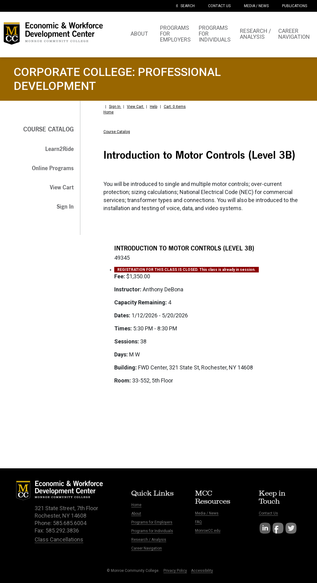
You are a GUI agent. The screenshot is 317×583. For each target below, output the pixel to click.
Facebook (278, 528)
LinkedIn (265, 528)
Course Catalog (116, 132)
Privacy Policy (175, 570)
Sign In (115, 106)
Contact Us (268, 513)
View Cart (135, 106)
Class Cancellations (59, 539)
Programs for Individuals (152, 531)
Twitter (291, 528)
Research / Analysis (148, 539)
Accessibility (202, 570)
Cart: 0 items (175, 106)
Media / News (207, 513)
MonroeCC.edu (207, 530)
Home (108, 112)
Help (153, 106)
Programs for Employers (151, 522)
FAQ (198, 522)
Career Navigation (146, 548)
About (136, 513)
